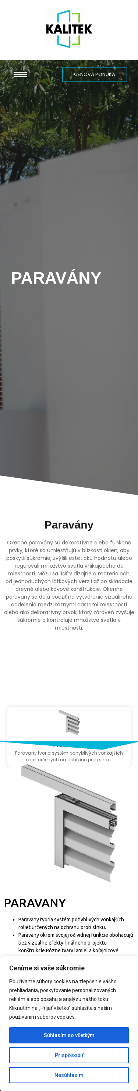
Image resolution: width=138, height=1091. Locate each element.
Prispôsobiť (69, 1055)
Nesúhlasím (69, 1075)
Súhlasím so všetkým (69, 1035)
